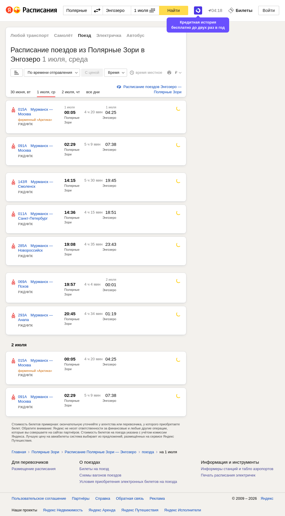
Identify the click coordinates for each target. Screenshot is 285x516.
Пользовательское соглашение (39, 498)
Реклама (157, 498)
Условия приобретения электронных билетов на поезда (128, 481)
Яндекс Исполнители (182, 510)
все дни (92, 92)
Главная (19, 452)
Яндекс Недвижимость (63, 510)
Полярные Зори (45, 452)
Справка (102, 498)
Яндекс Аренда (102, 510)
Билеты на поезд (94, 469)
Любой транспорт (29, 35)
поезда (148, 452)
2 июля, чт (71, 92)
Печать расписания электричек (228, 475)
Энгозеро (109, 117)
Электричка (108, 35)
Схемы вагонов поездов (100, 475)
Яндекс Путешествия (139, 510)
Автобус (136, 35)
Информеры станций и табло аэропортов (237, 469)
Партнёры (80, 498)
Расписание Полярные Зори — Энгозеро (100, 452)
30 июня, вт (20, 92)
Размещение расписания (34, 469)
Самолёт (63, 35)
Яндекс (267, 498)
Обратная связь (130, 498)
